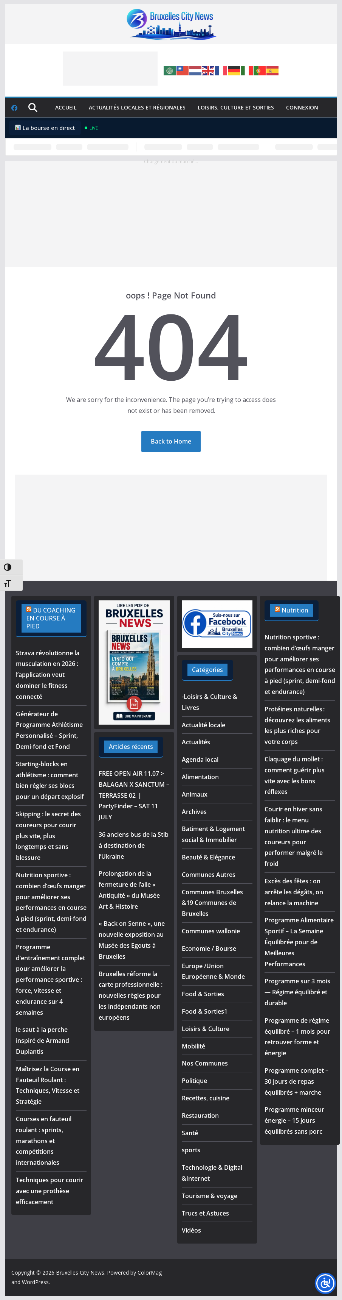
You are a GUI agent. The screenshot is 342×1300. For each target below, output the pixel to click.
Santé (190, 1133)
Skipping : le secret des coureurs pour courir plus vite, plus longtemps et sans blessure (48, 836)
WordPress (35, 1282)
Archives (194, 812)
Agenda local (200, 759)
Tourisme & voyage (209, 1196)
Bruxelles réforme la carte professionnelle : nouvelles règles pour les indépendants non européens (130, 996)
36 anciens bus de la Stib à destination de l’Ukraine (134, 845)
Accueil (66, 107)
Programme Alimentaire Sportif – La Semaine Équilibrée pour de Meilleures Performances (299, 942)
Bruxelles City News (80, 1272)
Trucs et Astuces (205, 1213)
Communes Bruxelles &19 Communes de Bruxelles (212, 903)
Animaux (194, 794)
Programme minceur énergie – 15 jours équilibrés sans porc (294, 1120)
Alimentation (200, 777)
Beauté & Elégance (208, 857)
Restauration (200, 1115)
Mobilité (193, 1046)
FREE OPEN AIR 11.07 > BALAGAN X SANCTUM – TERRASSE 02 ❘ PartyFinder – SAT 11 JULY (134, 795)
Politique (194, 1081)
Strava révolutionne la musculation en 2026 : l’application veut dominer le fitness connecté (47, 675)
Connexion (302, 107)
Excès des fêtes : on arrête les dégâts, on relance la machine (294, 892)
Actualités (196, 742)
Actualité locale (203, 725)
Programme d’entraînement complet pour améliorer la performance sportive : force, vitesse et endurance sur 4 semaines (50, 980)
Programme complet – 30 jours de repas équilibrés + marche (296, 1081)
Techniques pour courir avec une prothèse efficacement (49, 1191)
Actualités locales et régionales (137, 107)
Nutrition (295, 610)
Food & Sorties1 (204, 1011)
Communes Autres (208, 874)
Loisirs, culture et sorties (236, 107)
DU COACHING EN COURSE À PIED (51, 618)
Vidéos (191, 1230)
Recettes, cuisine (205, 1098)
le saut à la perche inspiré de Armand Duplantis (42, 1040)
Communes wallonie (211, 931)
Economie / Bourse (209, 948)
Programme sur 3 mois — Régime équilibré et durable (297, 992)
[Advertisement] (110, 69)
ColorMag (150, 1272)
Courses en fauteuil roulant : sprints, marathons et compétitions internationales (43, 1141)
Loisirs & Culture (205, 1029)
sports (191, 1150)
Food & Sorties (203, 994)
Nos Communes (205, 1063)
